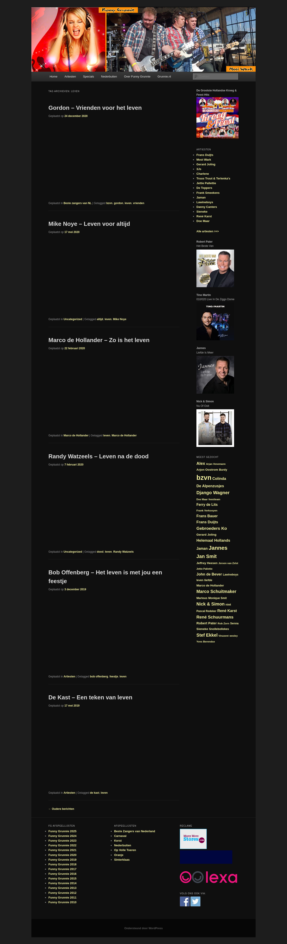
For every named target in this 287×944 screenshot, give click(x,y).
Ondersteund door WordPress (143, 928)
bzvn (109, 203)
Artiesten (70, 76)
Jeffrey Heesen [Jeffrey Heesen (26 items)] (206, 563)
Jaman (201, 197)
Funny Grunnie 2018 (62, 864)
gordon (118, 203)
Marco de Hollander (75, 435)
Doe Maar (203, 221)
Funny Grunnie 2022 (62, 845)
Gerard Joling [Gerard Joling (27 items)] (206, 534)
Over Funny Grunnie (137, 76)
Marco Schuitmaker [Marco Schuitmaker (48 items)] (216, 591)
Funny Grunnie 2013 (62, 888)
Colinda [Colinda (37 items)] (219, 478)
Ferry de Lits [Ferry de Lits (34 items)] (207, 504)
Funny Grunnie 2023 (62, 840)
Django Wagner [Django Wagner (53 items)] (213, 492)
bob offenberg (99, 676)
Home (53, 76)
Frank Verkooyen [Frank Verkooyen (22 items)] (206, 510)
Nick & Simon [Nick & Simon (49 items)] (210, 603)
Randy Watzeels (123, 551)
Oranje (118, 855)
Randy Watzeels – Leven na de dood (98, 456)
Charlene (202, 173)
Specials (88, 76)
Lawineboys (204, 202)
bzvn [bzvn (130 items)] (203, 477)
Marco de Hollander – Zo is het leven (99, 340)
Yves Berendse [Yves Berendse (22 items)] (205, 641)
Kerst (118, 840)
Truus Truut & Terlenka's (213, 178)
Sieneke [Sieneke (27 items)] (202, 629)
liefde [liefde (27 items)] (208, 580)
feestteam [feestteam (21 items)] (214, 499)
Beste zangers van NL (77, 203)
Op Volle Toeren (125, 850)
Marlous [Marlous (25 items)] (201, 598)
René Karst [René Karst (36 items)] (227, 611)
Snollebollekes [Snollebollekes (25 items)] (219, 629)
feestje (114, 676)
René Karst (204, 216)
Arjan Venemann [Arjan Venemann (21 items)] (216, 464)
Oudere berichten (61, 808)
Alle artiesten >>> (207, 231)
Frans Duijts (204, 155)
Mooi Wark (203, 159)
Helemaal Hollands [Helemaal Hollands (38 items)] (213, 540)
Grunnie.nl (164, 76)
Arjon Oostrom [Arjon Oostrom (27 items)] (207, 469)
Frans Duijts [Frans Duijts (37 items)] (207, 522)
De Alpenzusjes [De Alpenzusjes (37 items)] (210, 486)
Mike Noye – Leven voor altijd (89, 223)
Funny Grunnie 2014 (62, 883)
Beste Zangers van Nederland (134, 831)
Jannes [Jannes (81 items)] (218, 548)
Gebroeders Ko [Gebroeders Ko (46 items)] (211, 528)
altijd (100, 319)
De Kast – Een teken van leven (90, 697)
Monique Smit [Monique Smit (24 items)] (217, 598)
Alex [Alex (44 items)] (200, 463)
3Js (198, 169)
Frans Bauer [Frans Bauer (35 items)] (207, 516)
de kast (94, 792)
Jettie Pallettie (206, 183)
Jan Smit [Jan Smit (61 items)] (206, 556)
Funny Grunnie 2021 (62, 850)
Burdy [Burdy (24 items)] (223, 469)
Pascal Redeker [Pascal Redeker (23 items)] (206, 611)
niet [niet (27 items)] (228, 604)
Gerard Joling (205, 164)
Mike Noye (119, 319)
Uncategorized (72, 319)
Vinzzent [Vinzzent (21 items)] (224, 635)
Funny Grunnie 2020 (62, 855)
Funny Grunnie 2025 (62, 831)
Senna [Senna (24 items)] (234, 623)
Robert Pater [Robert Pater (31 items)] (206, 623)
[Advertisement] (206, 857)
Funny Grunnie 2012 (62, 892)
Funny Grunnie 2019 (62, 859)
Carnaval (120, 836)
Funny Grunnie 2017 (62, 869)
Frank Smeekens (208, 192)
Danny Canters (206, 207)
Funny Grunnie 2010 (62, 902)
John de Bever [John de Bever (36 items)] (209, 574)
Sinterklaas (122, 859)
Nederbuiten (109, 76)
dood (100, 551)
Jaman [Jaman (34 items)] (202, 548)
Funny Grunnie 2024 (62, 836)
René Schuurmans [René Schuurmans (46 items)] (214, 617)
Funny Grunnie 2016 (62, 873)
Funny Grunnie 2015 (62, 878)
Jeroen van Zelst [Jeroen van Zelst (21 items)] (228, 563)
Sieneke (201, 211)
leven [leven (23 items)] (199, 580)
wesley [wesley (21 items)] (234, 635)
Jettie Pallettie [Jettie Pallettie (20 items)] (204, 568)
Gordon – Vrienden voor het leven (95, 107)
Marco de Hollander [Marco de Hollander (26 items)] (210, 585)
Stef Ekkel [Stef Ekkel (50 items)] (206, 635)
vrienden (138, 203)
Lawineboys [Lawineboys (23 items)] (230, 574)
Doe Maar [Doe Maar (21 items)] (202, 499)
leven (128, 203)
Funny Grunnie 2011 (62, 897)
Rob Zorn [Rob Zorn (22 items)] (223, 623)
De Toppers (204, 188)
